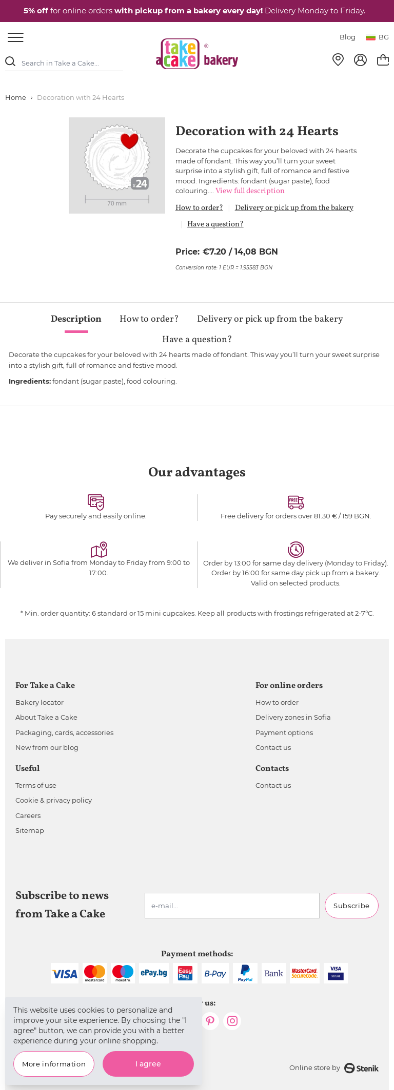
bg (377, 37)
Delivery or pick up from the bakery (294, 208)
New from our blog (46, 747)
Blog (348, 37)
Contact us (273, 747)
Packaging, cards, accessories (64, 732)
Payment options (284, 732)
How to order (277, 702)
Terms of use (35, 785)
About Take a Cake (46, 717)
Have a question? (215, 224)
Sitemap (29, 830)
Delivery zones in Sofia (293, 717)
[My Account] (360, 60)
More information (54, 1064)
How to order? (199, 208)
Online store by (334, 1068)
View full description (250, 191)
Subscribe (351, 906)
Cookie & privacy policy (53, 800)
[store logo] (197, 53)
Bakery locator (39, 702)
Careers (28, 815)
